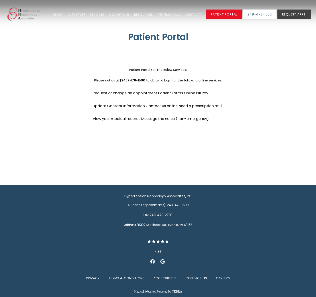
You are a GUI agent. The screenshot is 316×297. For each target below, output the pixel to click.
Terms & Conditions (127, 278)
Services (97, 14)
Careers (223, 278)
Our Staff (76, 14)
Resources (143, 14)
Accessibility (165, 278)
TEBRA (177, 291)
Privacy (93, 278)
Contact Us (196, 278)
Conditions (119, 14)
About (58, 14)
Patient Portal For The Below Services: (158, 70)
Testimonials (168, 14)
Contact (193, 14)
